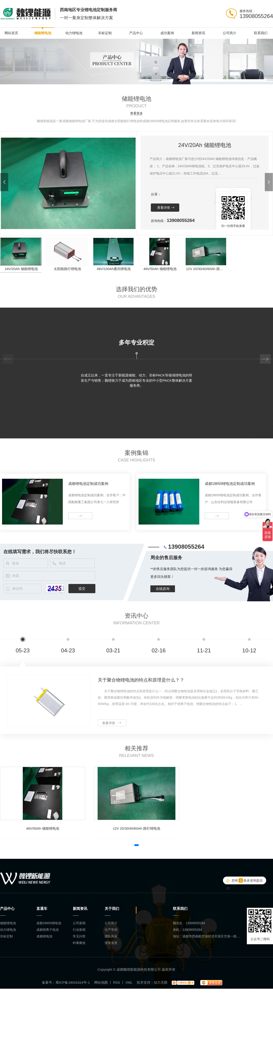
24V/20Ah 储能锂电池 (21, 269)
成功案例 (167, 33)
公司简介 (229, 33)
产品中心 (136, 33)
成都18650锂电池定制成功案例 (230, 484)
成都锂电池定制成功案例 (88, 484)
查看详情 (163, 207)
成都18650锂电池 (48, 923)
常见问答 (79, 936)
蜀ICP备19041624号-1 (73, 982)
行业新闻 (79, 929)
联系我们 (261, 33)
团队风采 (111, 936)
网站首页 (11, 33)
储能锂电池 (42, 33)
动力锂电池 (73, 33)
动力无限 (160, 982)
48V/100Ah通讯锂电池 (114, 269)
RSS (116, 982)
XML (128, 982)
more (73, 516)
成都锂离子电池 (47, 929)
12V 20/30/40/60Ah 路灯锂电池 (206, 269)
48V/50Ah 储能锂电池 (160, 269)
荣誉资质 (111, 942)
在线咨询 (162, 589)
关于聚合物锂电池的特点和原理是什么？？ (141, 679)
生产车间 (111, 929)
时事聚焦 (79, 942)
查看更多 (136, 113)
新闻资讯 (198, 33)
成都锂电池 (44, 936)
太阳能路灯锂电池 (67, 269)
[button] (4, 182)
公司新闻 (79, 923)
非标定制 (105, 33)
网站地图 (101, 982)
